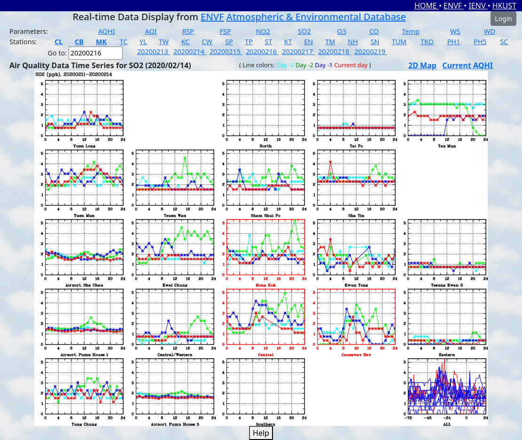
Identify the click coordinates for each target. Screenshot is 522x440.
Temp (410, 31)
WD (489, 31)
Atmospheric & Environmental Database (316, 16)
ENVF (454, 5)
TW (164, 41)
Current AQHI (467, 65)
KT (288, 41)
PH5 (480, 41)
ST (269, 41)
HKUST (504, 5)
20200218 (334, 51)
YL (143, 41)
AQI (150, 31)
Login (503, 18)
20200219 (370, 51)
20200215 (226, 51)
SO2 (304, 31)
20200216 (262, 51)
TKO (427, 41)
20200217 (298, 51)
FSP (225, 31)
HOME (426, 5)
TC (124, 41)
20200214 (189, 51)
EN (308, 41)
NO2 (263, 31)
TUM (399, 41)
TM (330, 41)
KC (185, 41)
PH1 (453, 41)
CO (374, 31)
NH (353, 41)
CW (207, 41)
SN (375, 41)
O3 (341, 31)
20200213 (153, 51)
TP (249, 41)
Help (261, 433)
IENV (477, 5)
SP (229, 41)
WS (455, 31)
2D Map (422, 65)
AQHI (106, 31)
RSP (188, 31)
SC (504, 41)
